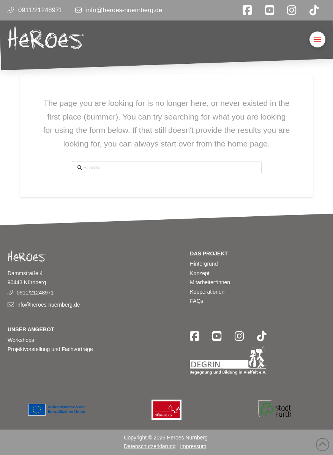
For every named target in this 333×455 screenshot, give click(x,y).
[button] (317, 39)
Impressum (193, 446)
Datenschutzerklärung (149, 446)
